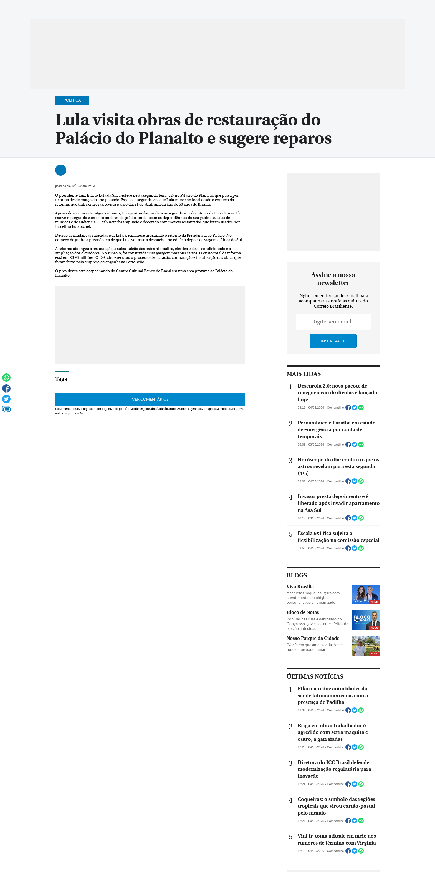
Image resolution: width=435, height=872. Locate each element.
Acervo (163, 8)
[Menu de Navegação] (40, 6)
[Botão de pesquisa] (57, 6)
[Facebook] (369, 9)
